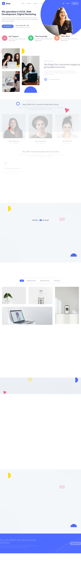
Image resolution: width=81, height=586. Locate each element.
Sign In (68, 3)
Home (22, 3)
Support (43, 3)
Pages (36, 3)
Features (29, 3)
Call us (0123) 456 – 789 (20, 25)
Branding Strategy (31, 280)
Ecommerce (57, 280)
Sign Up (75, 3)
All (21, 280)
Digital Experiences (45, 280)
